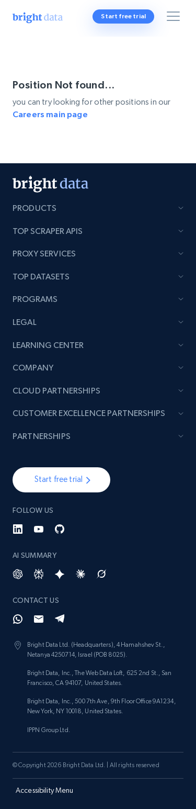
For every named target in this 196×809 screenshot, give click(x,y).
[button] (61, 479)
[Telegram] (59, 619)
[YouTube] (38, 529)
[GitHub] (59, 529)
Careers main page (50, 114)
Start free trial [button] (123, 16)
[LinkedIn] (17, 529)
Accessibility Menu (45, 790)
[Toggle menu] (175, 18)
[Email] (38, 619)
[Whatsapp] (17, 619)
